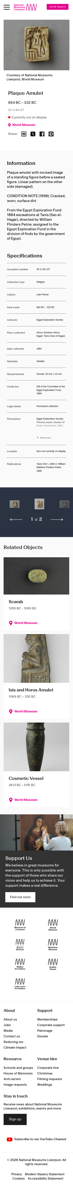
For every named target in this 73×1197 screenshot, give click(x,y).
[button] (14, 506)
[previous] (16, 519)
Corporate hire (48, 1068)
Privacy (16, 1174)
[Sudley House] (52, 964)
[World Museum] (52, 925)
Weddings (44, 1084)
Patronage (44, 1030)
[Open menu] (7, 7)
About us (10, 1019)
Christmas (45, 1073)
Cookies (18, 1178)
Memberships (47, 1019)
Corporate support (51, 1025)
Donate (42, 1036)
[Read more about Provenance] (51, 428)
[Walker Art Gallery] (20, 964)
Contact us (12, 1036)
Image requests (15, 1084)
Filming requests (49, 1079)
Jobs (7, 1025)
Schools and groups (18, 1068)
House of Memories (18, 1073)
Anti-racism (12, 1079)
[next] (56, 519)
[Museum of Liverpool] (20, 925)
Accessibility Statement (45, 1178)
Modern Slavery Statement (44, 1174)
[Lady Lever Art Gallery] (20, 984)
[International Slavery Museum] (20, 944)
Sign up (15, 1119)
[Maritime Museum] (52, 944)
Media (8, 1030)
